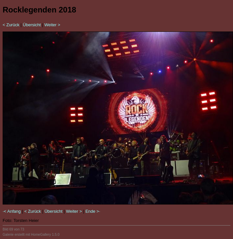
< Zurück (11, 24)
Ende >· (92, 211)
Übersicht (32, 24)
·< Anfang (12, 211)
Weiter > (52, 24)
